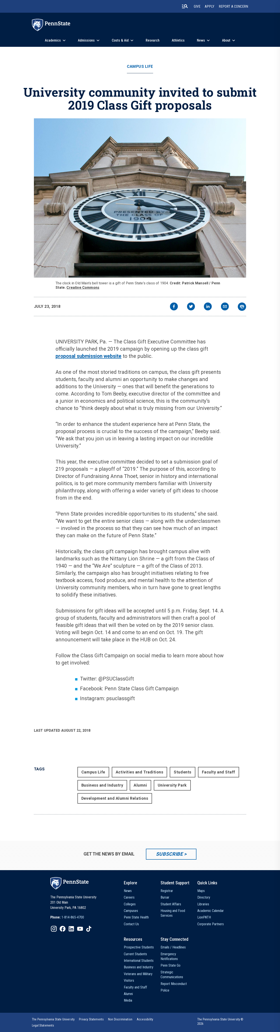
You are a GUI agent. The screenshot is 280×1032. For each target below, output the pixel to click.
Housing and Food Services (173, 913)
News (201, 40)
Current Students (135, 954)
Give (197, 6)
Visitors (129, 980)
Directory (203, 897)
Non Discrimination (120, 1019)
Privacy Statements (91, 1019)
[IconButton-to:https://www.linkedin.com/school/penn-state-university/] (71, 928)
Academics (53, 40)
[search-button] (184, 6)
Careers (129, 897)
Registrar (167, 891)
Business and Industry (102, 785)
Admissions (86, 40)
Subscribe (169, 854)
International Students (139, 961)
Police (165, 990)
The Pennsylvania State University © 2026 (220, 1021)
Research (152, 40)
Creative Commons (82, 287)
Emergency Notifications (169, 956)
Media (128, 1000)
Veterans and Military (138, 974)
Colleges (130, 904)
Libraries (203, 904)
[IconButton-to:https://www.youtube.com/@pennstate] (80, 928)
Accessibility (145, 1019)
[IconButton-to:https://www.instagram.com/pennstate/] (53, 928)
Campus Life (140, 66)
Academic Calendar (210, 911)
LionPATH (204, 917)
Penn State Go (170, 965)
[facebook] (174, 307)
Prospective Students (139, 947)
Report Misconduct (174, 984)
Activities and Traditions (139, 772)
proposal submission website (88, 356)
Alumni (140, 785)
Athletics (178, 40)
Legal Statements (43, 1025)
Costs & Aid (120, 40)
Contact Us (131, 924)
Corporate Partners (210, 924)
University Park (172, 785)
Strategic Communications (172, 974)
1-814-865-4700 (72, 917)
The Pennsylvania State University (53, 1019)
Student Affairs (171, 904)
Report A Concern (233, 6)
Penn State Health (136, 917)
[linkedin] (208, 307)
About (226, 40)
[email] (225, 307)
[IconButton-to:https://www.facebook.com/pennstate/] (62, 928)
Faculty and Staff (218, 772)
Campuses (131, 911)
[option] (67, 917)
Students (182, 772)
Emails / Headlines (173, 947)
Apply (209, 6)
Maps (201, 891)
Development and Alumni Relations (114, 798)
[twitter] (191, 307)
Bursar (165, 897)
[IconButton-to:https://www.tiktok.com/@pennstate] (88, 928)
